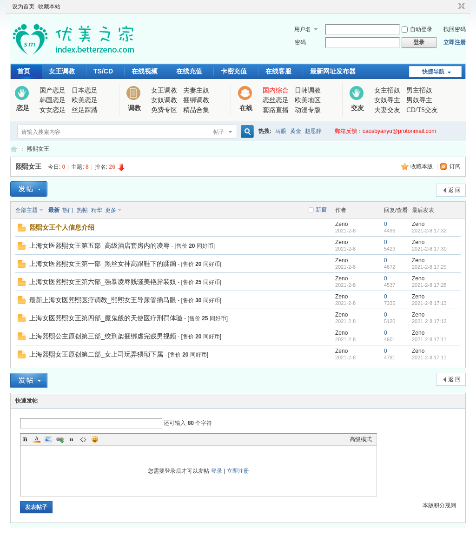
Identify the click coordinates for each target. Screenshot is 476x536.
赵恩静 (313, 131)
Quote (71, 439)
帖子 (219, 132)
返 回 (454, 190)
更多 (110, 210)
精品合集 (196, 109)
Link (60, 439)
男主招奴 (419, 90)
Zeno (341, 224)
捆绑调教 (196, 100)
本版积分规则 (439, 505)
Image (48, 439)
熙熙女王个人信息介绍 (61, 227)
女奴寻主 (387, 100)
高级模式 (361, 439)
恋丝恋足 (276, 100)
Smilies (94, 439)
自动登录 (417, 29)
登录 (216, 471)
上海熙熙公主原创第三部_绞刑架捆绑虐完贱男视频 (102, 336)
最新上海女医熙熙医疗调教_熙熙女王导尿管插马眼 (102, 300)
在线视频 (145, 71)
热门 (67, 210)
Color (36, 439)
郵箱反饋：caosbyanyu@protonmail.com (385, 131)
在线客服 (278, 71)
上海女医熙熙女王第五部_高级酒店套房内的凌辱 (99, 245)
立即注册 (454, 42)
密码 (300, 42)
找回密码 (454, 29)
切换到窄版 (460, 6)
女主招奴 (387, 90)
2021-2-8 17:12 (429, 321)
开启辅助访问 (452, 6)
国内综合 (276, 90)
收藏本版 (422, 166)
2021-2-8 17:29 (429, 267)
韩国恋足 (53, 100)
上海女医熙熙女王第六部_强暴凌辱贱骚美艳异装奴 (102, 281)
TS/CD (103, 71)
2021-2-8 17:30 (429, 248)
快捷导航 (433, 71)
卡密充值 (234, 71)
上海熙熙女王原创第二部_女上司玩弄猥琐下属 (96, 354)
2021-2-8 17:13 (429, 303)
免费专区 (164, 109)
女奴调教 (164, 100)
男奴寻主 (419, 100)
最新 (54, 210)
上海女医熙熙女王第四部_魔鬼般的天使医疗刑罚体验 (106, 318)
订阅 (455, 166)
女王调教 (62, 71)
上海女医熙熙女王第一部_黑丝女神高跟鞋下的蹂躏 (102, 263)
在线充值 (189, 71)
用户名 (302, 29)
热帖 (82, 210)
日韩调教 (308, 90)
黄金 (295, 131)
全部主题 (26, 210)
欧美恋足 (85, 100)
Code (83, 439)
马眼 (280, 131)
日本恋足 (85, 90)
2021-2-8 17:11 (429, 339)
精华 (96, 210)
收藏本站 (49, 6)
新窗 (321, 209)
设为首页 (23, 6)
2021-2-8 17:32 (429, 230)
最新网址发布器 (333, 71)
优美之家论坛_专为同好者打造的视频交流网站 (14, 149)
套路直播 (276, 109)
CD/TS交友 (422, 109)
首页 (23, 71)
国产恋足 (53, 90)
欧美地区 (308, 100)
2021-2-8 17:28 (429, 285)
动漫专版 (308, 109)
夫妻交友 (387, 109)
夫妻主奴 (196, 90)
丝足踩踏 (85, 109)
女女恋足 (53, 109)
